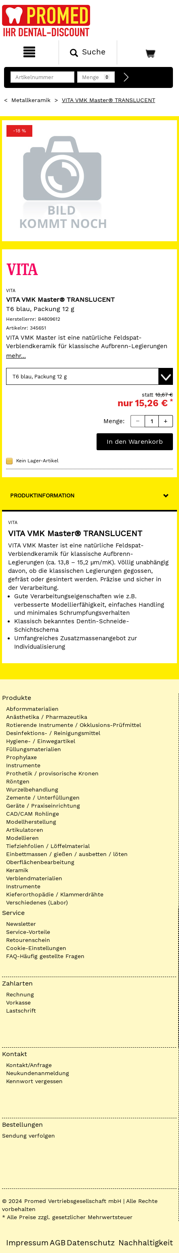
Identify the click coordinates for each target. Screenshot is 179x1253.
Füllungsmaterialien (33, 749)
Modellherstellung (31, 822)
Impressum (27, 1242)
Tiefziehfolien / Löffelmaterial (48, 846)
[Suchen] (88, 52)
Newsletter (21, 924)
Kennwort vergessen (34, 1081)
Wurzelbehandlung (32, 789)
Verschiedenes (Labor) (37, 902)
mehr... (16, 355)
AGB (57, 1242)
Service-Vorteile (28, 932)
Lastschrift (21, 1010)
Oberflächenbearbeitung (40, 862)
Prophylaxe (21, 757)
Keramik (17, 870)
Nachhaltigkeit (145, 1242)
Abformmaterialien (32, 709)
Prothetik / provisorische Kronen (52, 773)
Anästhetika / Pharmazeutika (46, 717)
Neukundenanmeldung (37, 1073)
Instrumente (23, 765)
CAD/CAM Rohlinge (32, 813)
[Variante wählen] (89, 376)
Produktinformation (42, 495)
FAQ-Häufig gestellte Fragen (45, 956)
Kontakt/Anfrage (29, 1065)
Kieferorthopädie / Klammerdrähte (54, 894)
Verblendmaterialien (34, 878)
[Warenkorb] (147, 52)
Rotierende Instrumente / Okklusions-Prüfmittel (73, 725)
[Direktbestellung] (126, 77)
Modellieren (22, 838)
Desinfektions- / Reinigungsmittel (53, 733)
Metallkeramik (31, 100)
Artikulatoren (24, 830)
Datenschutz (91, 1242)
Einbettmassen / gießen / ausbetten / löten (67, 854)
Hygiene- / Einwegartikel (40, 741)
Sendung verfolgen (28, 1135)
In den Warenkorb (135, 441)
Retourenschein (28, 940)
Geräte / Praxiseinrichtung (43, 805)
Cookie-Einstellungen (36, 948)
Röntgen (17, 781)
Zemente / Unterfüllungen (43, 797)
